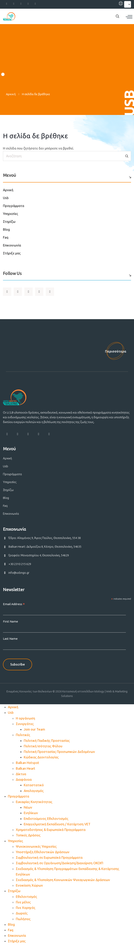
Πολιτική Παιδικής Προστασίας (47, 740)
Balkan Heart (25, 768)
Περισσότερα (115, 351)
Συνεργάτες (25, 724)
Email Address (14, 604)
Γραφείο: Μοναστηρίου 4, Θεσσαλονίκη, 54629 (39, 555)
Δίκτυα (21, 774)
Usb (6, 198)
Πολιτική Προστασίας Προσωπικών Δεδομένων (59, 751)
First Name (10, 621)
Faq (5, 237)
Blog (6, 229)
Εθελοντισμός (26, 896)
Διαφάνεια (24, 779)
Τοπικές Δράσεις (28, 835)
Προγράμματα (13, 206)
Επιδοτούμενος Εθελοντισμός (46, 818)
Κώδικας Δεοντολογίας (41, 757)
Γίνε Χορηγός (25, 907)
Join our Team (34, 729)
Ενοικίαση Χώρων (29, 885)
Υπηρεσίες (10, 213)
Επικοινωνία (12, 245)
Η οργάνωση (25, 718)
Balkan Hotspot (27, 763)
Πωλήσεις (23, 919)
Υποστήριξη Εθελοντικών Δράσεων (42, 852)
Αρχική (11, 94)
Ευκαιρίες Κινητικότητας (34, 802)
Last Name (10, 638)
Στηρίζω (9, 221)
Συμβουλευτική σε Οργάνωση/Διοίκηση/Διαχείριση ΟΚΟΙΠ (59, 863)
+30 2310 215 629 (20, 564)
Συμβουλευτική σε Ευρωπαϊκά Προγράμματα (49, 857)
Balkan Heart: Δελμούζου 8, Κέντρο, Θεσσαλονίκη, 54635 (45, 546)
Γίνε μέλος (23, 902)
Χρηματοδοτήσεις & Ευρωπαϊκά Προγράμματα (51, 829)
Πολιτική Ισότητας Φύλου (43, 746)
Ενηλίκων (31, 813)
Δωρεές (22, 913)
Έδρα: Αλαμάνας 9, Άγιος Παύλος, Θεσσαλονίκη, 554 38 (45, 538)
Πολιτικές (23, 735)
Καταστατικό (34, 785)
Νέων (28, 807)
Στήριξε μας (12, 253)
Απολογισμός (34, 791)
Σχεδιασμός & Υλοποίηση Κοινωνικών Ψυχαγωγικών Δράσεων (63, 880)
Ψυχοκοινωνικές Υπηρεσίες (36, 846)
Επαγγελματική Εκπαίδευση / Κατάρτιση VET (57, 824)
